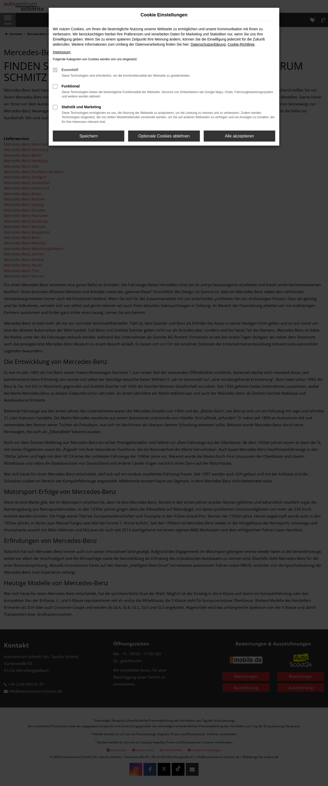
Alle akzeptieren (239, 136)
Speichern (88, 136)
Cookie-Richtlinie (241, 44)
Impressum (61, 52)
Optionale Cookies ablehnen (164, 136)
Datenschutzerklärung (208, 44)
